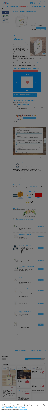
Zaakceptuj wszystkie (22, 409)
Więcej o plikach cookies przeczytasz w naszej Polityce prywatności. (13, 407)
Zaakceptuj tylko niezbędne (6, 409)
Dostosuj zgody (15, 409)
